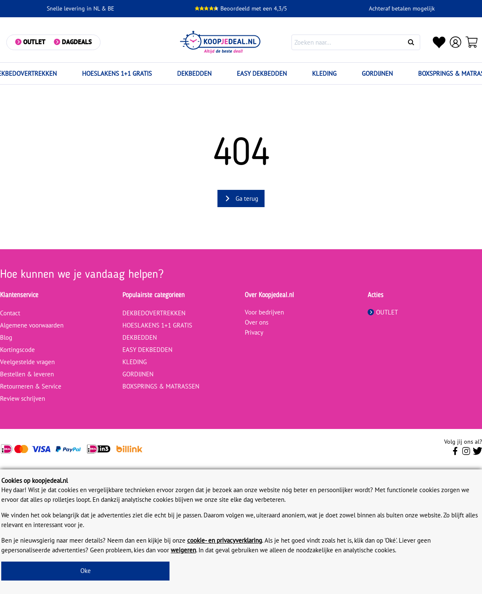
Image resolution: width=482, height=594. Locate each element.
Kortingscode (17, 350)
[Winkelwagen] (472, 42)
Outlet (34, 42)
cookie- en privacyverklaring (224, 540)
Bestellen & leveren (27, 374)
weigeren (183, 550)
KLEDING (324, 73)
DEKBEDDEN (194, 73)
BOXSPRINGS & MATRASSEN (160, 386)
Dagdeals (77, 42)
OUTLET (383, 312)
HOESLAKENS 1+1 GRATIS (117, 73)
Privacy (254, 332)
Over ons (256, 322)
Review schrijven (22, 398)
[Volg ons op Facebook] (455, 453)
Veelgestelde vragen (27, 362)
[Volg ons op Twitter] (477, 453)
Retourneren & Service (30, 386)
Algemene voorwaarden (32, 325)
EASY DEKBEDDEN (262, 73)
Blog (6, 337)
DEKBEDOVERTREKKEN (153, 313)
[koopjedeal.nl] (220, 42)
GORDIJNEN (377, 73)
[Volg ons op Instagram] (466, 453)
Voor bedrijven (264, 312)
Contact (10, 313)
